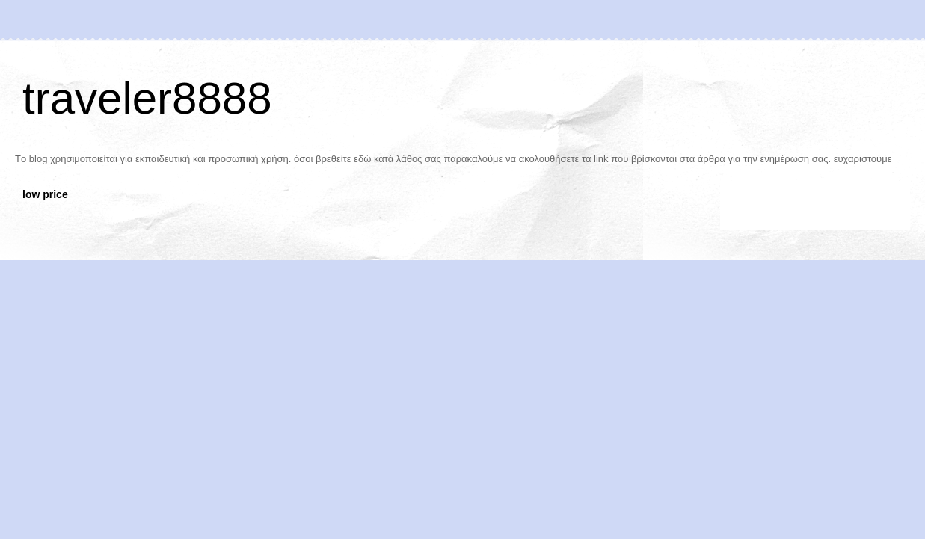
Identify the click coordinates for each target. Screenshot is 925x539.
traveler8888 (147, 98)
